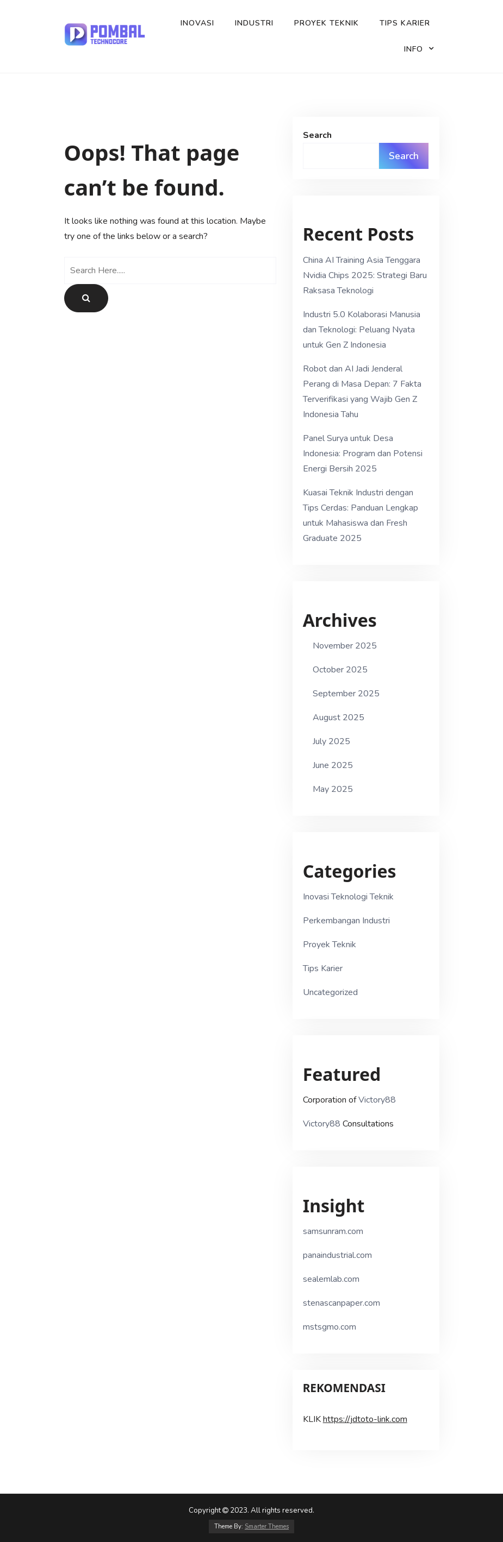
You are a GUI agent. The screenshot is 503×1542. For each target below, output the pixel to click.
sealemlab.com (331, 1279)
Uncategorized (330, 992)
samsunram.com (333, 1231)
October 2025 (340, 670)
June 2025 (333, 765)
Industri (254, 23)
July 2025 (331, 741)
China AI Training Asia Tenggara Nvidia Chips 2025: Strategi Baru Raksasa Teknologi (365, 275)
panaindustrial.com (337, 1255)
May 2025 (333, 789)
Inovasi (197, 23)
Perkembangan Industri (346, 921)
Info (413, 49)
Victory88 (377, 1100)
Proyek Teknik (326, 23)
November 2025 (345, 646)
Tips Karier (405, 23)
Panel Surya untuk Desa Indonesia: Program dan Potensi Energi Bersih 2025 (363, 453)
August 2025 (338, 717)
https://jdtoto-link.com (365, 1419)
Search (317, 135)
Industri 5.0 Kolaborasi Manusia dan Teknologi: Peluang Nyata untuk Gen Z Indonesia (361, 330)
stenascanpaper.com (341, 1303)
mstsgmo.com (329, 1327)
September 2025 (346, 694)
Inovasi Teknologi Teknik (348, 897)
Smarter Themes (267, 1526)
